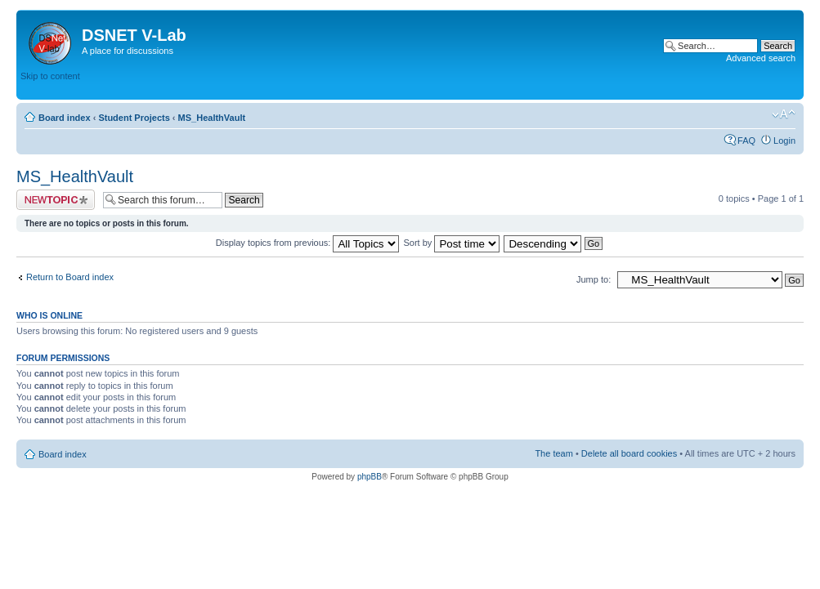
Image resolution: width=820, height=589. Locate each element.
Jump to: (593, 279)
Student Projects (133, 118)
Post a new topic (55, 200)
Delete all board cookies (629, 453)
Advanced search (760, 58)
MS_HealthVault (212, 118)
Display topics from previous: (308, 243)
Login (784, 140)
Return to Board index (70, 277)
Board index (64, 118)
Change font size (783, 114)
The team (553, 453)
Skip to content (50, 76)
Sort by (452, 243)
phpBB (369, 476)
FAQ (746, 140)
